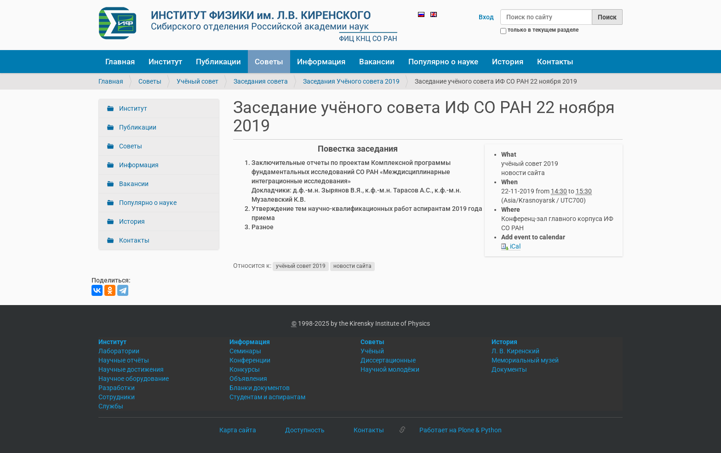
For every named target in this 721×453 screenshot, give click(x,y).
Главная (120, 61)
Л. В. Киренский (515, 351)
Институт (165, 61)
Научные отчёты (123, 360)
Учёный (372, 351)
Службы (110, 406)
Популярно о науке (443, 61)
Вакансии (377, 61)
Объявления (248, 378)
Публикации (218, 61)
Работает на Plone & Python (460, 430)
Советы (269, 61)
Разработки (116, 387)
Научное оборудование (133, 378)
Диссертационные (388, 360)
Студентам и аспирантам (267, 397)
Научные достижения (131, 369)
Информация (321, 61)
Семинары (245, 351)
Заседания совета (261, 81)
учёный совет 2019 (301, 266)
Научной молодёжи (389, 369)
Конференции (249, 360)
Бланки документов (259, 387)
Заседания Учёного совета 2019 (351, 81)
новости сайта (352, 266)
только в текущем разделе (543, 30)
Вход (486, 17)
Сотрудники (116, 397)
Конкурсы (244, 369)
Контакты (555, 61)
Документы (509, 369)
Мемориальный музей (525, 360)
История (507, 61)
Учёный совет (197, 81)
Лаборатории (118, 351)
